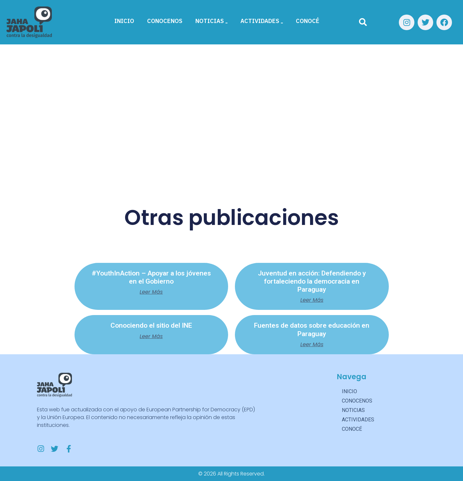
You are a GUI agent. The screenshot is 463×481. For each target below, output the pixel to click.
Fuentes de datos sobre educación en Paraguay (311, 329)
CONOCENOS (164, 21)
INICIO (124, 21)
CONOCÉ (307, 21)
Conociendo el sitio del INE (151, 325)
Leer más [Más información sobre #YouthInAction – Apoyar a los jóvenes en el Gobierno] (151, 292)
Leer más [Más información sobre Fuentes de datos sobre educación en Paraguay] (311, 344)
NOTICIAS (211, 21)
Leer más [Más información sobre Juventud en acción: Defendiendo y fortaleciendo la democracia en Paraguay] (311, 300)
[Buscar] (363, 22)
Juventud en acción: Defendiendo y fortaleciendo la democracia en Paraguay (312, 281)
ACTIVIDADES (261, 21)
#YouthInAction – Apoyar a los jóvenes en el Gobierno (151, 277)
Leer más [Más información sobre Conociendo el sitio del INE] (151, 336)
